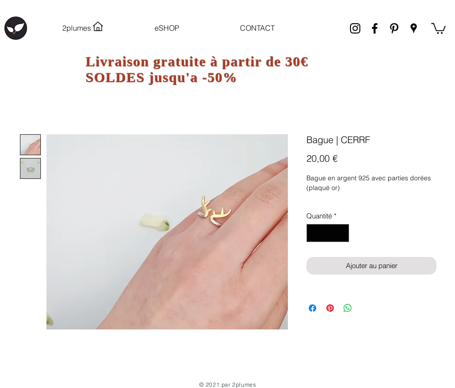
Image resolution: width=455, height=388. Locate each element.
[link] (438, 28)
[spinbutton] (328, 233)
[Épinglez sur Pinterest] (330, 308)
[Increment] (342, 233)
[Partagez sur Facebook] (312, 308)
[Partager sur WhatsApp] (347, 308)
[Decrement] (314, 233)
